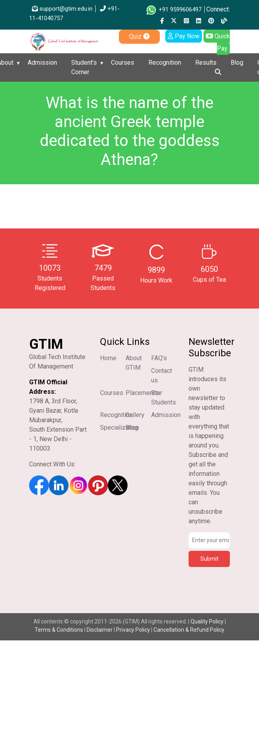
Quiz (139, 36)
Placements (142, 393)
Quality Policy (208, 621)
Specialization (119, 427)
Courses (122, 62)
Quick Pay (218, 42)
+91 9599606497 (173, 9)
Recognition (164, 62)
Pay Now (184, 36)
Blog (237, 62)
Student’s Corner (84, 67)
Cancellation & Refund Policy (189, 630)
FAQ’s (159, 358)
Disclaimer (100, 630)
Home (108, 358)
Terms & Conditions (59, 630)
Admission (42, 62)
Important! (87, 18)
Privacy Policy (133, 630)
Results (205, 62)
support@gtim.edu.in (62, 8)
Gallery (135, 415)
